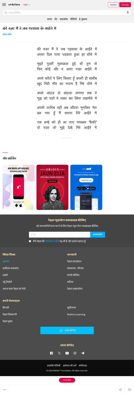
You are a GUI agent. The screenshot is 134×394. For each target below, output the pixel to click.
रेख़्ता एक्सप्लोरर (75, 288)
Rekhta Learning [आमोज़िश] (76, 314)
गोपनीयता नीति (52, 241)
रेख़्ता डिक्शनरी (10, 314)
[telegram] (82, 353)
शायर (49, 18)
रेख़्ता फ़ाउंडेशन (74, 261)
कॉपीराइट (83, 365)
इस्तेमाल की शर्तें (69, 365)
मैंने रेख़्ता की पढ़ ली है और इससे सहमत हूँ (57, 241)
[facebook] (51, 353)
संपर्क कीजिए (73, 275)
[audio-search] (127, 12)
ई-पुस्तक (83, 18)
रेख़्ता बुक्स (8, 321)
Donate (113, 4)
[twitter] (59, 353)
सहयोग (6, 261)
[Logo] (14, 5)
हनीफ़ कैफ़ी (7, 35)
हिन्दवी (6, 307)
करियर (70, 281)
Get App (125, 4)
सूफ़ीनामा (71, 307)
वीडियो (73, 18)
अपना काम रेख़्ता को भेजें (14, 288)
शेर (55, 18)
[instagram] (75, 353)
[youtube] (67, 353)
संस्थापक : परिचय (75, 268)
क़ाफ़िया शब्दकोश (11, 268)
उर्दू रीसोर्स (7, 281)
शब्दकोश (64, 18)
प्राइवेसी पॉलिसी (53, 365)
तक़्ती (5, 275)
